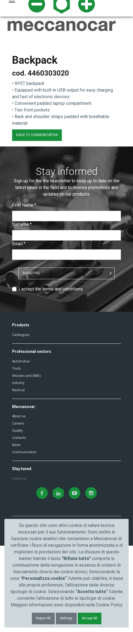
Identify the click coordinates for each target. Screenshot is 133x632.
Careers (18, 510)
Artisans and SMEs (26, 462)
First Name (24, 291)
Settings (66, 618)
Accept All (89, 618)
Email (18, 329)
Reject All (43, 618)
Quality (17, 517)
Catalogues (21, 421)
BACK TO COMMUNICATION (37, 221)
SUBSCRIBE (31, 359)
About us (19, 503)
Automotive (21, 447)
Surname (22, 310)
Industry (18, 469)
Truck (16, 455)
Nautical (18, 476)
